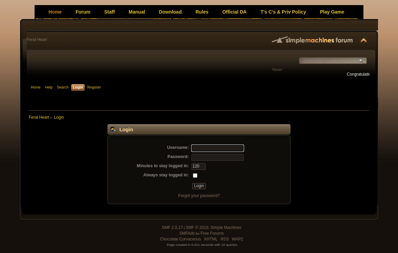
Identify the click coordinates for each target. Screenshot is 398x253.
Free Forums (212, 233)
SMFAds (187, 233)
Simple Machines (225, 227)
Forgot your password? (199, 195)
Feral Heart (37, 39)
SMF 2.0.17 (172, 227)
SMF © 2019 (196, 227)
